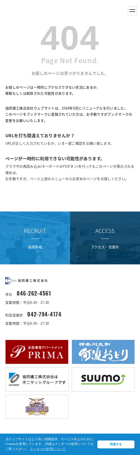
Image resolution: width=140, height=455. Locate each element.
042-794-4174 (44, 314)
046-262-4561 (34, 293)
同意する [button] (116, 444)
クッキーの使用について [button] (48, 449)
